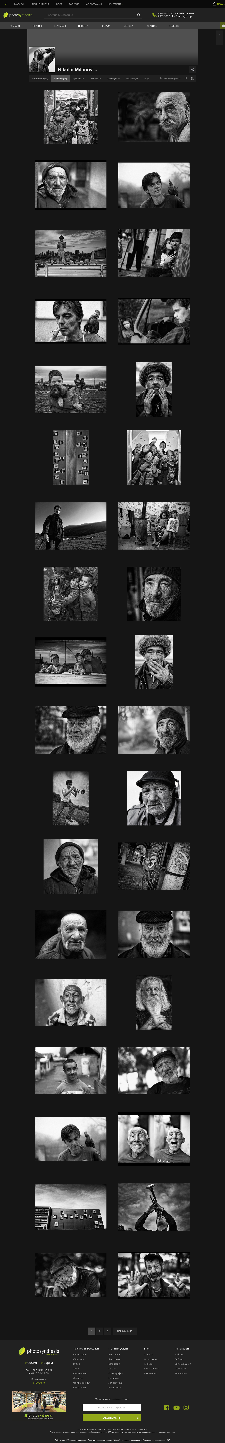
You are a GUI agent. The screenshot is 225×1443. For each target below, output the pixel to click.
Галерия (74, 4)
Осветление (80, 1373)
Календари (114, 1363)
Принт (40, 4)
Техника (148, 1363)
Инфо (146, 78)
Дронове (78, 1377)
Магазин (19, 4)
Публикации (132, 78)
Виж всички (79, 1387)
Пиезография (116, 1373)
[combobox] (170, 78)
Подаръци (114, 1377)
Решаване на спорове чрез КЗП (156, 1440)
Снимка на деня (183, 1363)
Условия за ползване (77, 1440)
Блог (59, 4)
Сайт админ (60, 1440)
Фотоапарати (80, 1354)
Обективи (78, 1359)
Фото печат (115, 1354)
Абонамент (121, 1418)
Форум (106, 25)
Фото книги (115, 1359)
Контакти (115, 4)
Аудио (76, 1368)
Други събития (151, 1368)
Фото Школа (150, 1359)
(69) (40, 78)
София (31, 1363)
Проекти (83, 25)
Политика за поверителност (100, 1440)
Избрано (15, 25)
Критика (151, 25)
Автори (128, 25)
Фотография (94, 4)
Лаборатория (115, 1382)
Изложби (148, 1354)
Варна (47, 1363)
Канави (112, 1368)
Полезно (174, 25)
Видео (76, 1363)
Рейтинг (37, 25)
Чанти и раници (81, 1382)
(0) (78, 78)
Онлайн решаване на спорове (127, 1440)
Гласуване (60, 25)
